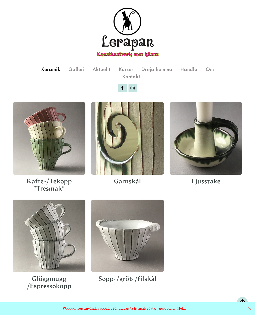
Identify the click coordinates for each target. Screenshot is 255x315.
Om (210, 69)
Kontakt (131, 76)
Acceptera (167, 308)
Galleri (76, 69)
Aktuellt (101, 69)
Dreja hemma (156, 69)
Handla (188, 69)
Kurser (126, 69)
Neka (181, 308)
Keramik (50, 69)
